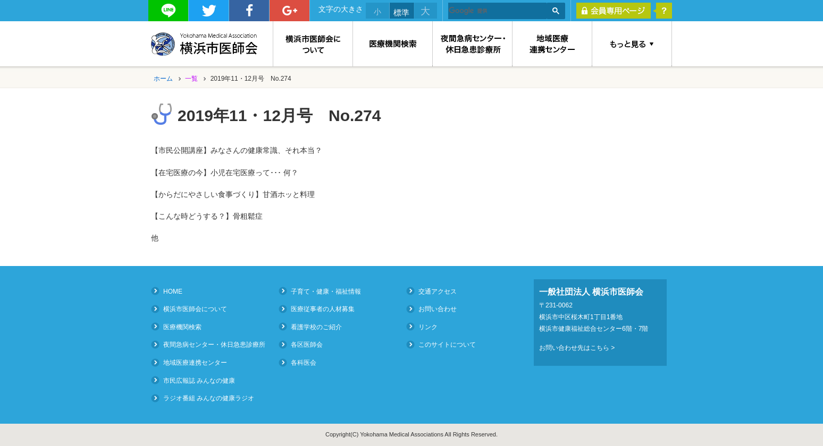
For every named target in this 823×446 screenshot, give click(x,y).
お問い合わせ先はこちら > (577, 347)
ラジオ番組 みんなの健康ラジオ (208, 398)
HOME (172, 291)
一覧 (191, 78)
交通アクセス (437, 291)
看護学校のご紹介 (316, 326)
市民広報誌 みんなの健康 (199, 380)
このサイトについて (447, 344)
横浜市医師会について (313, 43)
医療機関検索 (393, 43)
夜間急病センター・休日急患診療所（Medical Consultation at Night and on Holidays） (473, 43)
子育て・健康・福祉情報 (326, 291)
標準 (401, 12)
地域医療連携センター (552, 43)
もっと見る (632, 43)
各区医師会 (307, 344)
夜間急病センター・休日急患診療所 (214, 344)
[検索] (497, 11)
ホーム (163, 78)
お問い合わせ (437, 309)
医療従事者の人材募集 (323, 309)
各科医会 (303, 362)
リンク (428, 326)
